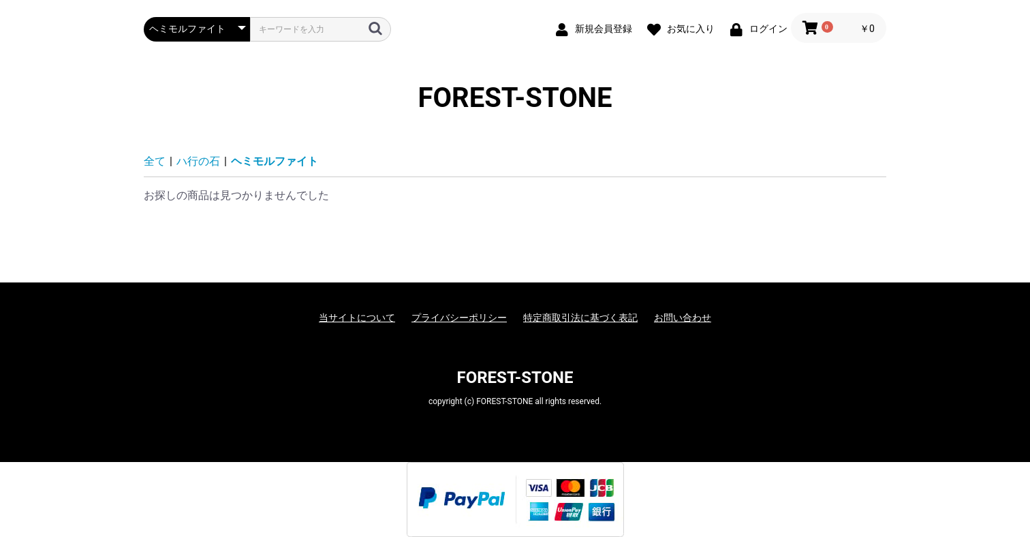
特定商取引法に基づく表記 (580, 317)
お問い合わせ (682, 317)
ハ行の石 (198, 161)
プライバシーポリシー (459, 317)
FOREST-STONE (515, 98)
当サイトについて (357, 317)
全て (155, 161)
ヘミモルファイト (274, 161)
